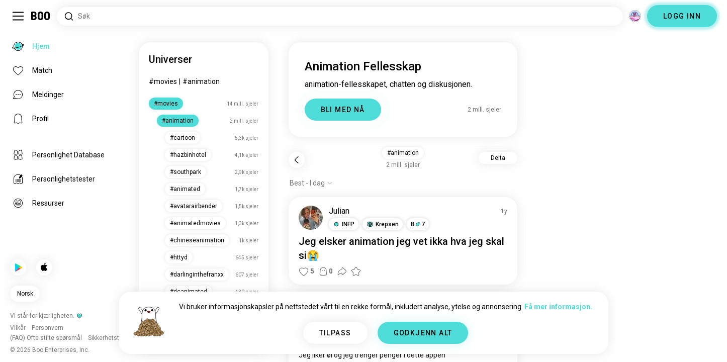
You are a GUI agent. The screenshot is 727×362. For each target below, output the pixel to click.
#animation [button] (403, 152)
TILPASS (335, 333)
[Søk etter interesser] (340, 16)
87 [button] (418, 224)
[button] (343, 224)
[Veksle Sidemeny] (18, 16)
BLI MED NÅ (343, 110)
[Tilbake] (297, 160)
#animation (201, 81)
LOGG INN (682, 16)
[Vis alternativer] (311, 183)
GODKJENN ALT (423, 333)
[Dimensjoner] (635, 16)
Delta (498, 157)
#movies (163, 81)
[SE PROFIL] (311, 218)
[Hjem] (41, 16)
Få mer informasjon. (558, 307)
